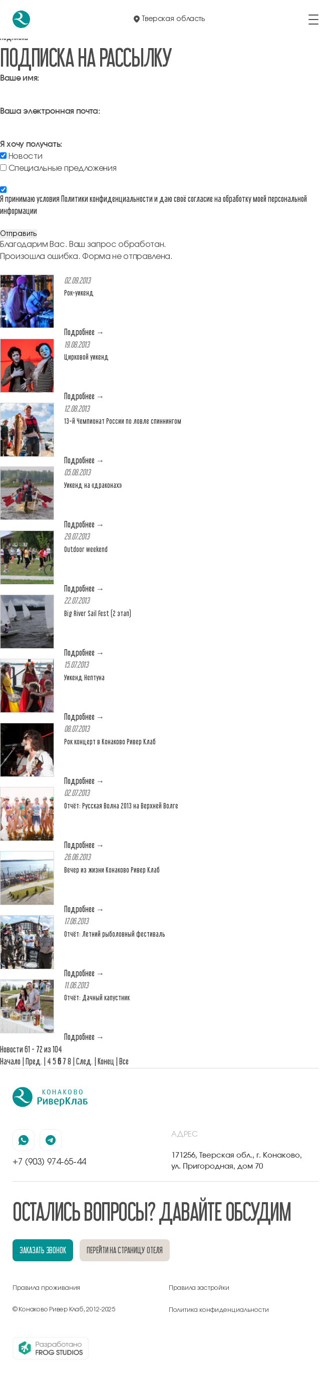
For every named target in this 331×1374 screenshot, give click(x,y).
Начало (10, 1061)
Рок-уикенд (79, 293)
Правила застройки (199, 1288)
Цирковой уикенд (86, 357)
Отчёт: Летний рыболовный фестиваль (114, 934)
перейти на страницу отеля (125, 1250)
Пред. (34, 1061)
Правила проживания (46, 1288)
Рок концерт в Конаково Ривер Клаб (110, 741)
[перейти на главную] (21, 19)
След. (84, 1061)
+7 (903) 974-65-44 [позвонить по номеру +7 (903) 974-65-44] (49, 1162)
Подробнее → (84, 332)
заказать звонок (43, 1250)
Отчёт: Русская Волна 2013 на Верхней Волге (121, 805)
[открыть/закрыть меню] (313, 20)
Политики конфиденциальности (107, 198)
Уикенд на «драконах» (93, 485)
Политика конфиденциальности (219, 1310)
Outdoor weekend (86, 549)
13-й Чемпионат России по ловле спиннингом (122, 421)
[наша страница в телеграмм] (50, 1140)
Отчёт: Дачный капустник (97, 997)
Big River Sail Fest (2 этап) (97, 613)
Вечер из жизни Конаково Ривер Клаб (112, 870)
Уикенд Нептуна (84, 677)
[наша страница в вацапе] (23, 1140)
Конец (106, 1061)
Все (124, 1061)
